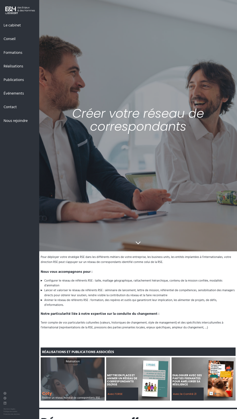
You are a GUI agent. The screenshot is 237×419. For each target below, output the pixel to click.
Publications (14, 79)
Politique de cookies (10, 411)
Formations (13, 52)
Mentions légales (9, 409)
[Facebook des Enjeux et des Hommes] (5, 393)
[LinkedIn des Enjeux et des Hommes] (5, 403)
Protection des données (12, 414)
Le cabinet (12, 25)
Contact (10, 107)
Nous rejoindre (16, 120)
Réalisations (13, 66)
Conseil (10, 38)
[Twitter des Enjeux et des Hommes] (5, 398)
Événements (14, 93)
